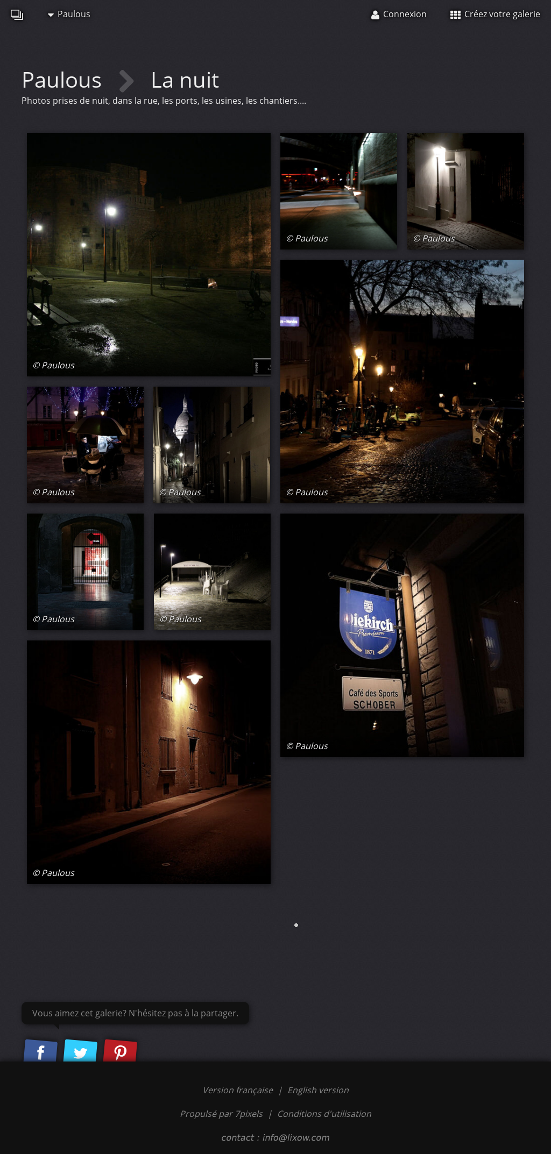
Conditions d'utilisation (324, 1114)
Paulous (69, 14)
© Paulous (53, 365)
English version (318, 1090)
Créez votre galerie (495, 14)
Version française (238, 1090)
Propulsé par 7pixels (221, 1114)
